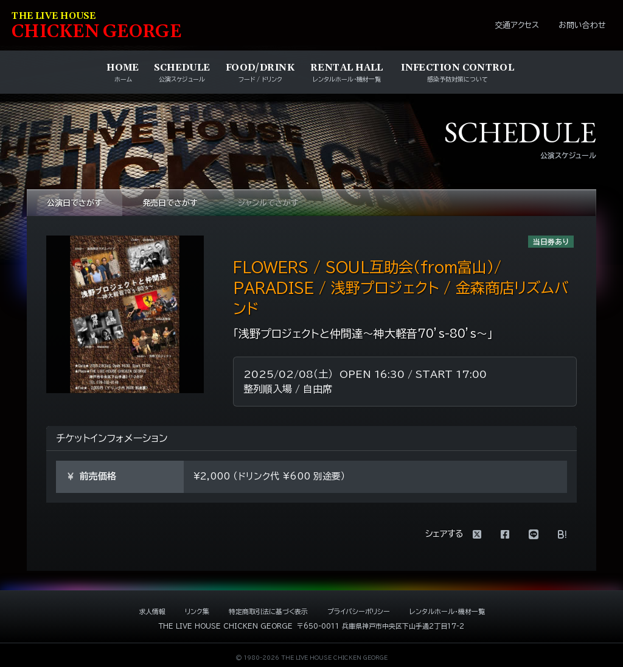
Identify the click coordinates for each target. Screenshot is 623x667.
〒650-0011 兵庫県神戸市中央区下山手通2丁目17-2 (380, 626)
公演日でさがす (74, 203)
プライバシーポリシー (358, 611)
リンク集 (197, 611)
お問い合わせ (582, 25)
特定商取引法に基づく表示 (268, 611)
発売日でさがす (170, 203)
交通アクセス (517, 25)
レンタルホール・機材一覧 (447, 611)
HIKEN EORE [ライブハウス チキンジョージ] (97, 26)
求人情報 (152, 611)
